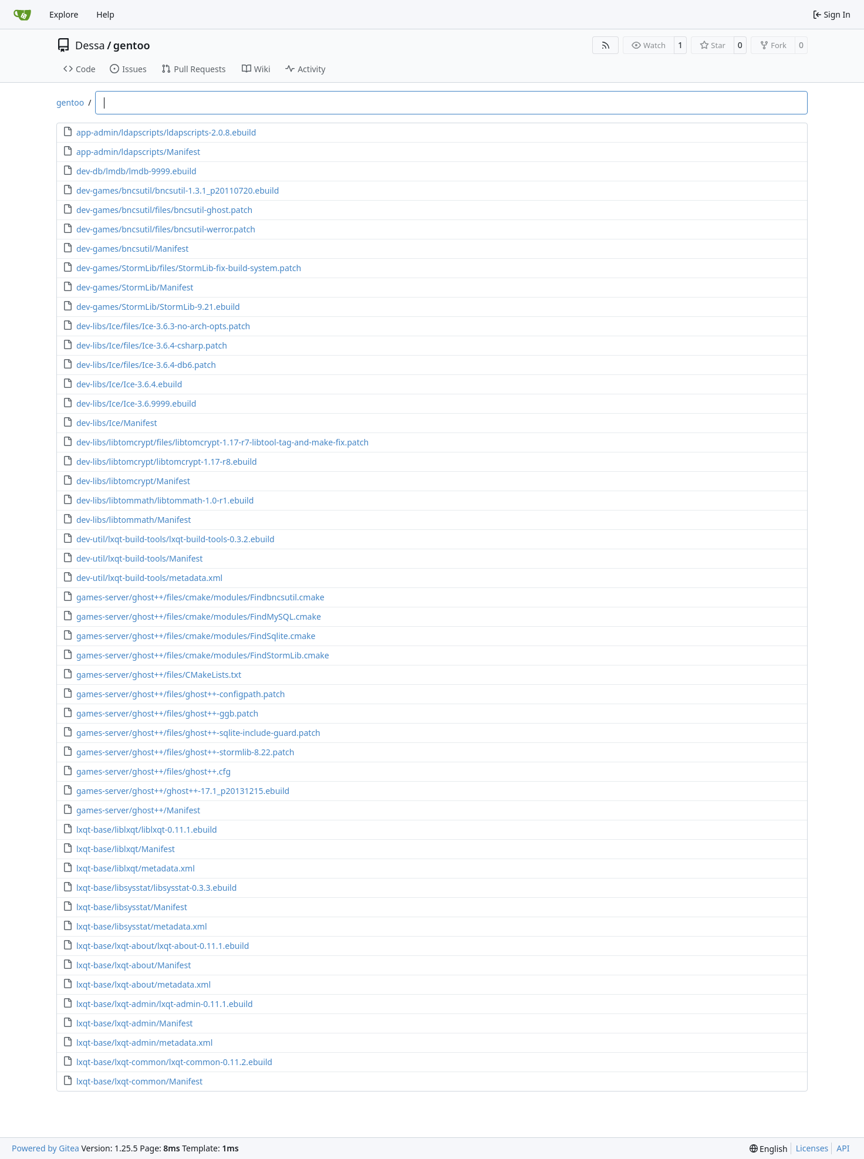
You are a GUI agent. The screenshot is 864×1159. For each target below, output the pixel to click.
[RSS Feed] (605, 45)
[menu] (769, 1148)
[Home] (22, 14)
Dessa (90, 45)
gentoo (131, 45)
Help (105, 14)
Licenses (812, 1148)
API (842, 1148)
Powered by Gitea (45, 1148)
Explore (63, 14)
